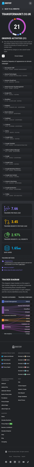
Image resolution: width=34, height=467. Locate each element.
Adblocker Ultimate (6, 390)
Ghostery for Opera (23, 367)
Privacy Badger (5, 401)
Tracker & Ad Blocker (7, 356)
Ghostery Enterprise (6, 431)
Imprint (23, 456)
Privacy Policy (16, 456)
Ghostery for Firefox (24, 360)
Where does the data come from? (12, 270)
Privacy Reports (6, 424)
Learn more (22, 264)
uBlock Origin (4, 405)
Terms (10, 456)
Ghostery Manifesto (6, 420)
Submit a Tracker (22, 389)
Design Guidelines (22, 396)
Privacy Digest (5, 367)
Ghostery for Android (24, 374)
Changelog (4, 441)
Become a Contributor (6, 427)
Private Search (5, 360)
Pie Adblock (4, 398)
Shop (2, 434)
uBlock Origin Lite (5, 408)
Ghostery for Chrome (24, 356)
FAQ (19, 382)
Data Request (21, 393)
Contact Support (22, 385)
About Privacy (21, 400)
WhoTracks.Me (6, 363)
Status (3, 416)
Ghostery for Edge (23, 371)
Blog (2, 438)
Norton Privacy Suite (6, 394)
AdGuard (3, 383)
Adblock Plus (4, 387)
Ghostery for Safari (23, 363)
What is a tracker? (8, 267)
